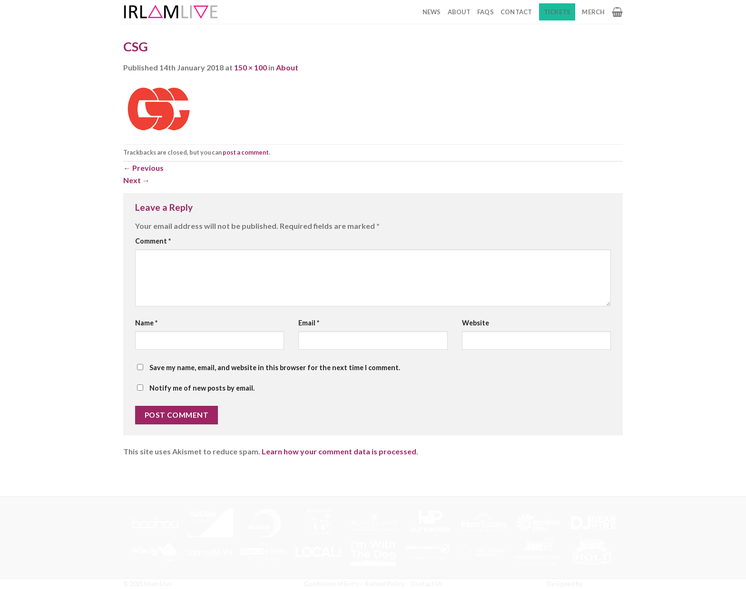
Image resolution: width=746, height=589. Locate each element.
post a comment (246, 152)
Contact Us (426, 584)
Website (475, 323)
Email (308, 323)
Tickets (557, 12)
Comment (153, 241)
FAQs (485, 12)
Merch (593, 12)
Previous (143, 167)
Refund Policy (385, 584)
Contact (516, 12)
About (459, 12)
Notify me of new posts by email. (202, 388)
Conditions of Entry (331, 584)
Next (136, 180)
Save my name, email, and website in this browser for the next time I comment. (274, 367)
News (431, 12)
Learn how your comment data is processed (339, 451)
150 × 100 (250, 67)
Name (146, 323)
